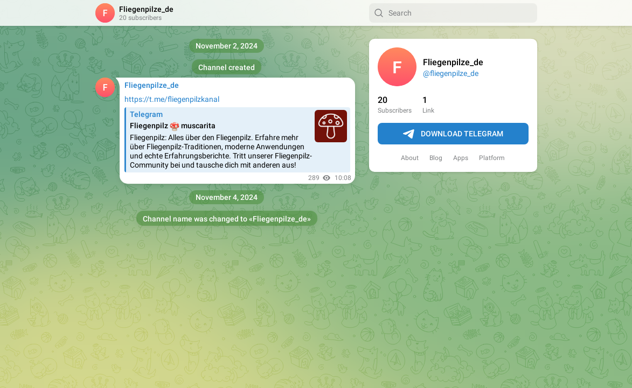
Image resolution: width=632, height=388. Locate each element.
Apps (460, 158)
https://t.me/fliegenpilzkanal (171, 99)
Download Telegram (453, 134)
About (410, 158)
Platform (492, 158)
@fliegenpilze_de (450, 73)
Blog (435, 158)
